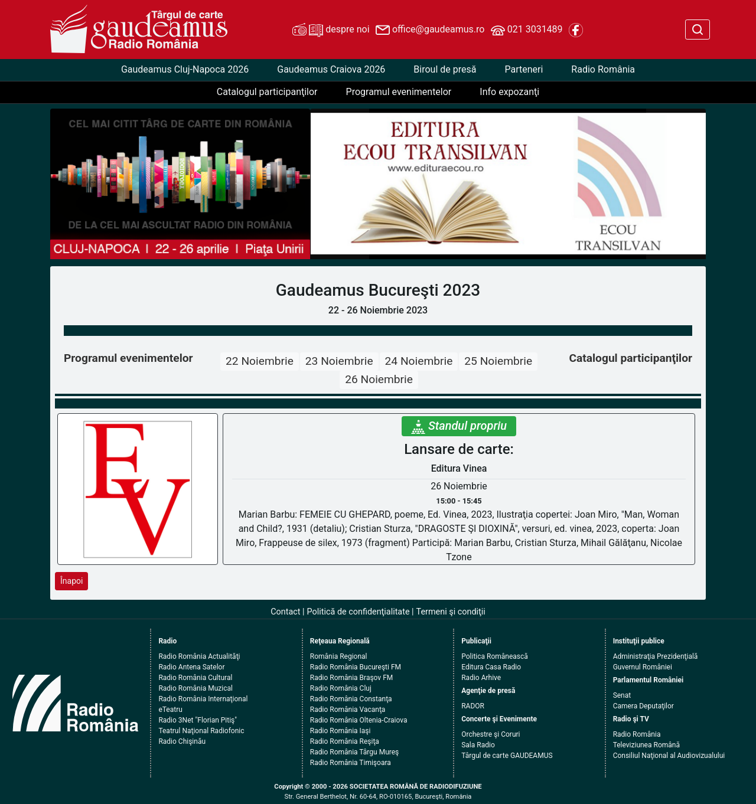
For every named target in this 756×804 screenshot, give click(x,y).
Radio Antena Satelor (191, 667)
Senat (622, 695)
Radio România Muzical (195, 688)
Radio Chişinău (182, 741)
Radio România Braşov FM (351, 678)
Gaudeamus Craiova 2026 (331, 69)
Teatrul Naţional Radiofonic (201, 731)
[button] (340, 184)
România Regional (338, 656)
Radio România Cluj (341, 688)
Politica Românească (494, 656)
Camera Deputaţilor (643, 706)
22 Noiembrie (260, 361)
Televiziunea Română (646, 745)
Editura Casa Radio (491, 667)
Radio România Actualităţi (199, 656)
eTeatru (170, 709)
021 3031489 (527, 30)
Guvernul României (642, 667)
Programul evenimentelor (399, 91)
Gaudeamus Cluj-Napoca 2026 (185, 69)
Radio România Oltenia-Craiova (359, 720)
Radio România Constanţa (351, 699)
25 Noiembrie (498, 361)
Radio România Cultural (195, 678)
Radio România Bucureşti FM (355, 667)
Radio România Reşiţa (344, 741)
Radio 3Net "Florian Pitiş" (197, 720)
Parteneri (523, 69)
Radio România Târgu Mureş (354, 752)
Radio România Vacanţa (348, 709)
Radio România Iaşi (340, 731)
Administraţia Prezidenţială (655, 656)
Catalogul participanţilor (267, 91)
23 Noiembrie (339, 361)
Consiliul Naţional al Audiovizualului (669, 755)
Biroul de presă (444, 69)
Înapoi (71, 581)
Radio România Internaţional (202, 699)
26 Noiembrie (379, 379)
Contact (285, 612)
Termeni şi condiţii (450, 612)
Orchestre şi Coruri (490, 734)
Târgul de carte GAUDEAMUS (506, 755)
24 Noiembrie (419, 361)
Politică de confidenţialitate (358, 612)
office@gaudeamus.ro (430, 30)
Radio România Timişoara (350, 763)
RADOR (472, 706)
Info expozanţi (509, 91)
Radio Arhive (481, 678)
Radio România (603, 69)
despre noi (330, 30)
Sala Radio (478, 745)
